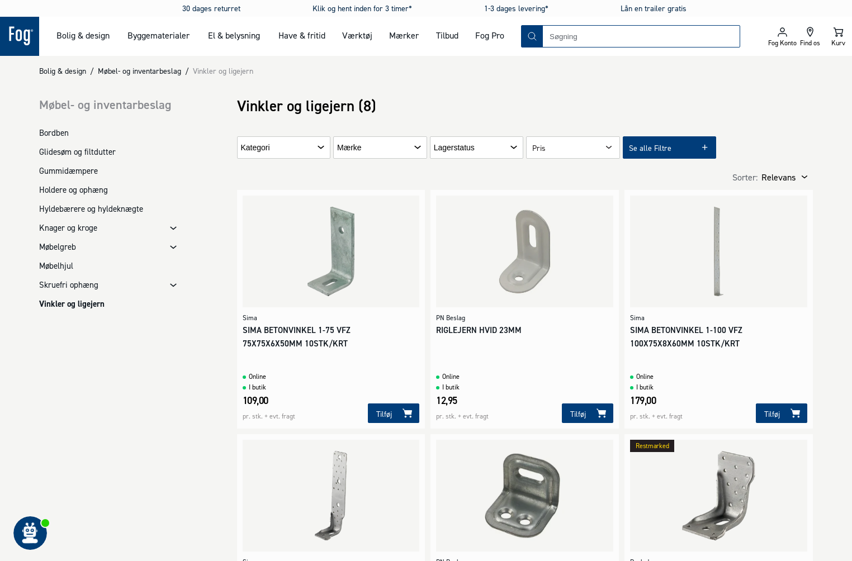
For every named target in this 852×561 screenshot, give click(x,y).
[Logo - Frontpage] (19, 36)
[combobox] (641, 36)
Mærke (349, 148)
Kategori (255, 148)
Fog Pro (489, 35)
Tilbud (447, 35)
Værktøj (357, 35)
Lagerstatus (454, 148)
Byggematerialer (158, 35)
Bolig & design (83, 35)
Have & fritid (301, 35)
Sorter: (745, 177)
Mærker (404, 35)
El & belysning (234, 35)
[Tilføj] (393, 413)
